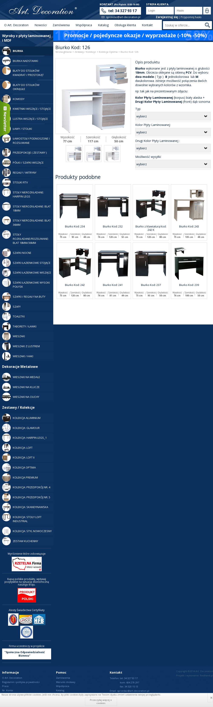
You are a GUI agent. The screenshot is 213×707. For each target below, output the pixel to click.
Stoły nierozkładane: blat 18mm (26, 207)
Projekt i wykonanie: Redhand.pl (194, 675)
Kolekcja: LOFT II (18, 457)
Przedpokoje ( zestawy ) (24, 152)
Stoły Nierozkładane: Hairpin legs (23, 193)
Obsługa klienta (125, 25)
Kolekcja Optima (19, 467)
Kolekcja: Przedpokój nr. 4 (26, 487)
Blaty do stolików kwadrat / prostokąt (23, 71)
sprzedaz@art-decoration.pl (123, 17)
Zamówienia (61, 25)
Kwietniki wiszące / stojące (26, 108)
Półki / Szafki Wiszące (23, 162)
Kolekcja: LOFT (17, 447)
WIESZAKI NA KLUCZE (21, 387)
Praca (5, 686)
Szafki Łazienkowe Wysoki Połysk (26, 283)
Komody (13, 99)
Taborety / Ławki (19, 326)
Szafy (11, 306)
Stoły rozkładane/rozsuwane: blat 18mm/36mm (25, 237)
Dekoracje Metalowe (20, 366)
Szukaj (207, 25)
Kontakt (147, 25)
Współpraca (84, 25)
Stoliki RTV (15, 182)
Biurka (12, 51)
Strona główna (63, 51)
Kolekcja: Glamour (21, 428)
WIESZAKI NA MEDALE (21, 377)
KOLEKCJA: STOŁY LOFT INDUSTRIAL (22, 518)
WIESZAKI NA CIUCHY (20, 397)
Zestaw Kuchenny (20, 541)
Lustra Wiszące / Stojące (25, 118)
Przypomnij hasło (191, 17)
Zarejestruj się (167, 17)
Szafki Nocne (16, 253)
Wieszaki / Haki (17, 356)
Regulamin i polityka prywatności (21, 682)
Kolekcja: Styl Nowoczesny (27, 531)
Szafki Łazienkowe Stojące (26, 263)
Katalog (103, 25)
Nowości (41, 25)
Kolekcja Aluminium (21, 418)
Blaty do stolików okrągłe (20, 86)
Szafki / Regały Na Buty (23, 296)
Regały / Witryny (19, 172)
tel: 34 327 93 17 (122, 10)
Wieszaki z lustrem (21, 346)
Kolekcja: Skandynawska (25, 507)
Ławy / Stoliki (17, 128)
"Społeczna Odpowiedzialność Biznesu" (24, 654)
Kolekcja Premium (20, 477)
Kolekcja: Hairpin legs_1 (24, 437)
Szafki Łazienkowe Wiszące (26, 272)
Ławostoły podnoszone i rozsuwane (26, 139)
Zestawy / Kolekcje (18, 407)
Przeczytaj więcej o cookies (101, 701)
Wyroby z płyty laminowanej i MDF (26, 38)
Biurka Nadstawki (20, 61)
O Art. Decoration (16, 25)
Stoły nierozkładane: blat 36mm (26, 221)
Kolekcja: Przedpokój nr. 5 (26, 497)
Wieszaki (13, 336)
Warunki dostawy (65, 682)
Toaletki (13, 316)
